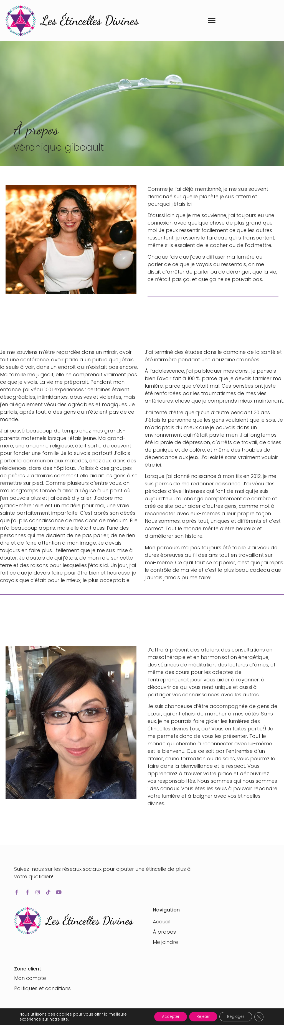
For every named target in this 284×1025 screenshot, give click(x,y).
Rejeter (199, 1016)
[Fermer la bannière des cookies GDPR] (258, 1016)
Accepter (164, 1016)
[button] (212, 20)
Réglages (233, 1016)
